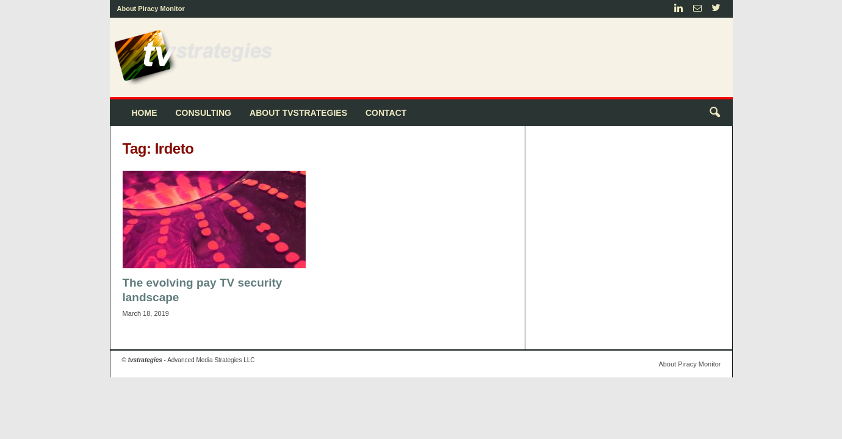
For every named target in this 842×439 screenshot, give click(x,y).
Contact (385, 113)
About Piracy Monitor (151, 8)
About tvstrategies (298, 113)
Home (144, 113)
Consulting (204, 113)
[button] (714, 112)
